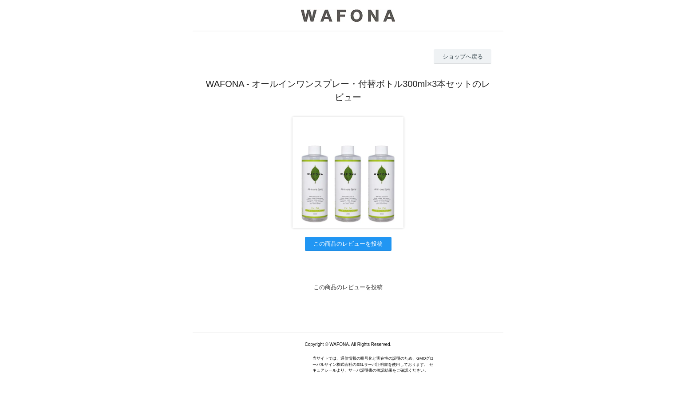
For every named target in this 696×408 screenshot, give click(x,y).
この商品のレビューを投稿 (348, 243)
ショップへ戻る (463, 56)
